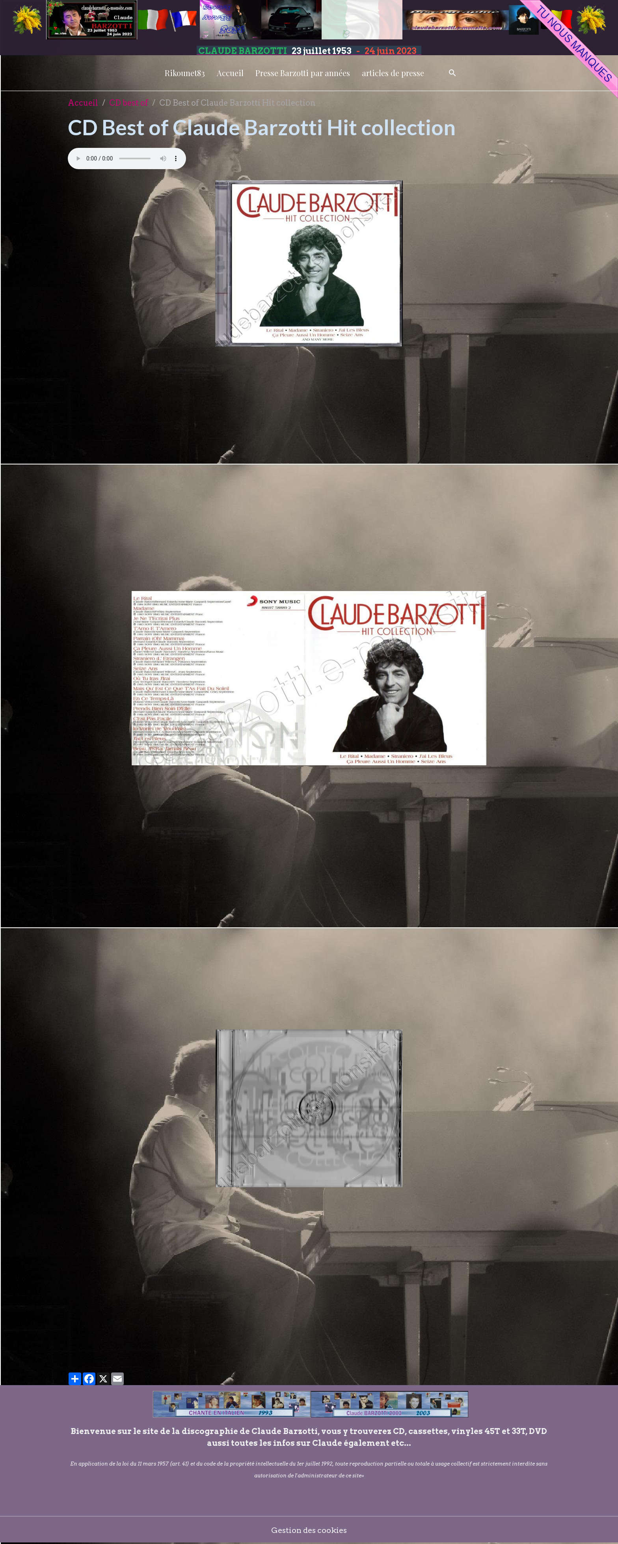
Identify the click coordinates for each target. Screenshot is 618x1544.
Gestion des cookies (309, 1530)
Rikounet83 (185, 72)
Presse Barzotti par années (302, 72)
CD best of (128, 103)
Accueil (230, 72)
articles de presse (393, 72)
